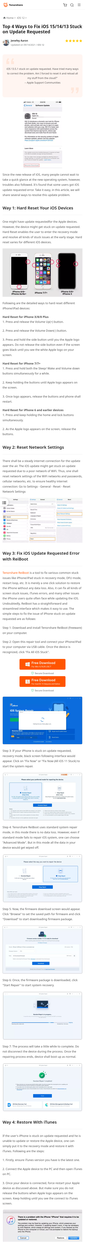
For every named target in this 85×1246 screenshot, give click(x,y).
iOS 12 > (22, 18)
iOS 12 (40, 44)
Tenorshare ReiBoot (16, 573)
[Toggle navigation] (78, 4)
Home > (11, 18)
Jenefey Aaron (19, 40)
